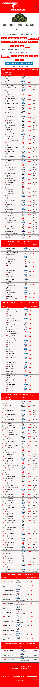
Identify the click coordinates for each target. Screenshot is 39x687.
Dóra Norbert (10, 90)
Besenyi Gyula (10, 218)
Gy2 (17, 46)
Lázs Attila (9, 138)
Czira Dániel (10, 182)
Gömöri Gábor (11, 375)
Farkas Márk (10, 213)
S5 (22, 60)
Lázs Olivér (10, 371)
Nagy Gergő (10, 129)
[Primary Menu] (35, 6)
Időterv (4, 38)
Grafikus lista (33, 42)
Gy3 (22, 46)
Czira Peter (10, 191)
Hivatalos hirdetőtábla (9, 42)
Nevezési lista (13, 38)
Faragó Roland (11, 98)
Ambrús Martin (11, 173)
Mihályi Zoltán (10, 156)
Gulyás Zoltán (11, 349)
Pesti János (10, 196)
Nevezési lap (19, 680)
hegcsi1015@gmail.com (19, 668)
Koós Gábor (10, 209)
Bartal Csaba (10, 116)
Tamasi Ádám (10, 227)
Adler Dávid (10, 81)
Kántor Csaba (11, 380)
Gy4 (27, 46)
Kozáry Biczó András (12, 103)
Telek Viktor (10, 143)
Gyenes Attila (11, 318)
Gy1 (12, 46)
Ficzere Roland (11, 200)
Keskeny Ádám (11, 134)
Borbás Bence (11, 384)
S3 (36, 56)
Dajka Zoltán (10, 112)
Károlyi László (10, 151)
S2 (31, 56)
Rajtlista (23, 38)
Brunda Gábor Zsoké (12, 147)
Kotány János (10, 160)
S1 (26, 56)
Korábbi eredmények (18, 676)
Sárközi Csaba (10, 76)
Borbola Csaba (11, 331)
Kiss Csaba (10, 366)
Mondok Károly (11, 187)
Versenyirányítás (32, 676)
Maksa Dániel (10, 94)
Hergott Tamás (11, 336)
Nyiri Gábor (10, 327)
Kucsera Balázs (11, 340)
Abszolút (6, 56)
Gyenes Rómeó (11, 309)
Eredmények (33, 38)
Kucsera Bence (11, 344)
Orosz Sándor (10, 85)
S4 (17, 60)
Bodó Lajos (10, 222)
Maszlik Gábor (11, 353)
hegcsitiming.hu (26, 666)
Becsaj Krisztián (11, 358)
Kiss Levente (10, 389)
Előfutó (14, 56)
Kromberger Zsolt (12, 362)
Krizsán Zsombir (11, 322)
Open (21, 56)
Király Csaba (10, 231)
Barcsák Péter (10, 107)
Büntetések (22, 42)
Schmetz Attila (11, 125)
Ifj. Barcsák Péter (11, 120)
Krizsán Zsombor (12, 314)
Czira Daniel (10, 165)
